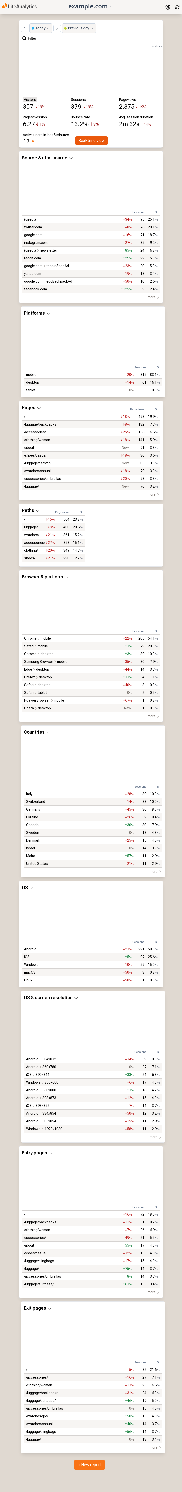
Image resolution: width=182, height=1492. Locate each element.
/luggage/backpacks (40, 424)
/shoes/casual (35, 455)
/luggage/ (31, 486)
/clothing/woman (37, 440)
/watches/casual (37, 471)
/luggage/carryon (37, 463)
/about (29, 448)
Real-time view (91, 140)
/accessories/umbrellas (42, 479)
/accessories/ (35, 432)
